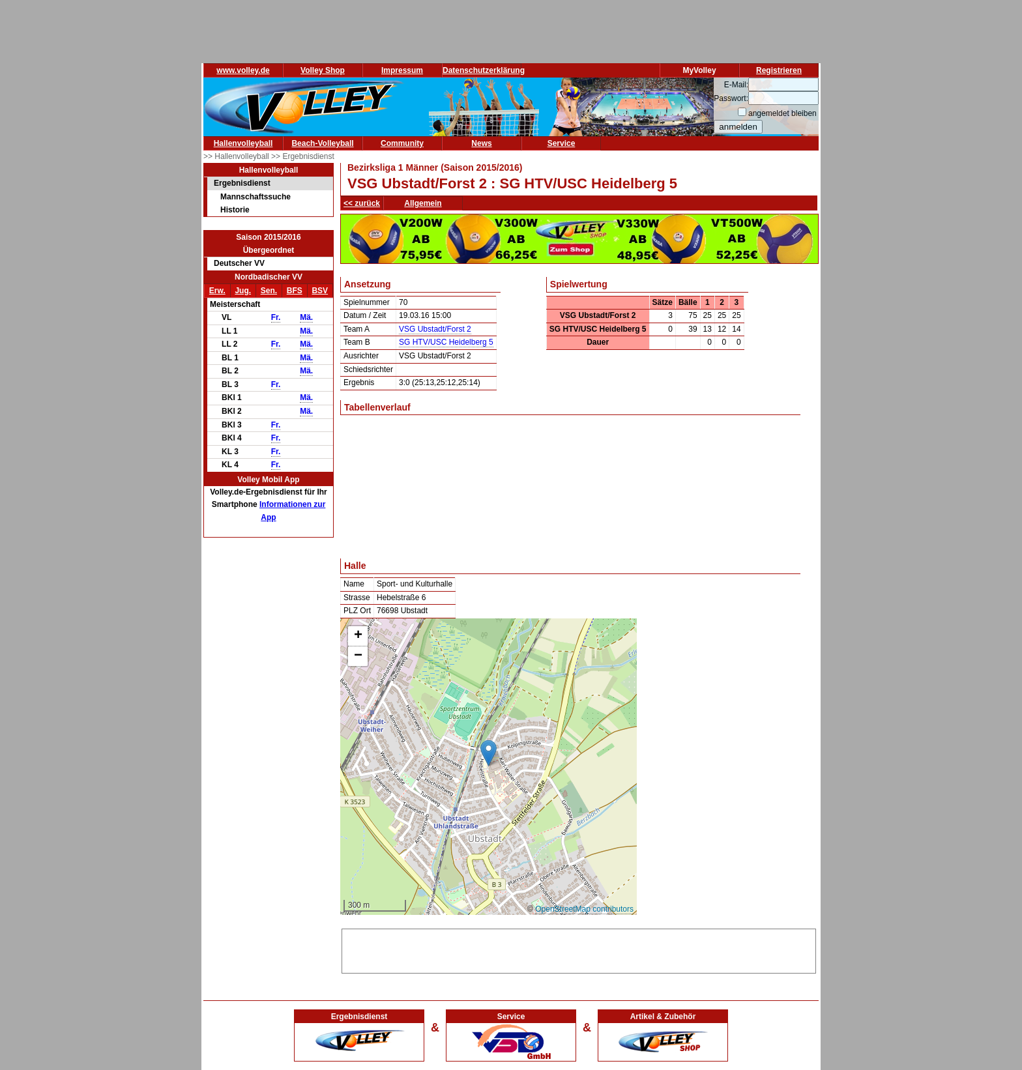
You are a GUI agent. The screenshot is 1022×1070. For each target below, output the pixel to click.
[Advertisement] (578, 948)
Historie (235, 209)
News (481, 143)
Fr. (276, 317)
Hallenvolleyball (243, 143)
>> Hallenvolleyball (237, 156)
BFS (294, 290)
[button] (488, 753)
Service (562, 143)
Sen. (269, 290)
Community (402, 143)
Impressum (402, 70)
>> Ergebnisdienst (302, 156)
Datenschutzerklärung (484, 70)
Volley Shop (322, 70)
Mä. (306, 317)
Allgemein (422, 203)
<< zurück (361, 203)
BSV (320, 290)
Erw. (217, 290)
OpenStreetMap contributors (584, 909)
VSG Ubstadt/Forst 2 (435, 329)
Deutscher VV (239, 263)
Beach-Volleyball (322, 143)
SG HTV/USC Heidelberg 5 (446, 342)
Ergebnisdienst (242, 183)
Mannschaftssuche (255, 196)
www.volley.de (242, 70)
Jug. (243, 290)
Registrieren (779, 70)
